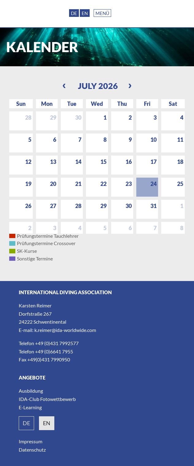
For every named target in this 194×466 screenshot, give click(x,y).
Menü (102, 13)
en (46, 423)
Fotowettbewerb (58, 399)
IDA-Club (29, 399)
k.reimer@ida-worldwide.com (65, 330)
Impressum (30, 441)
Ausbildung (31, 391)
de (26, 423)
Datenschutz (32, 450)
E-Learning (30, 407)
